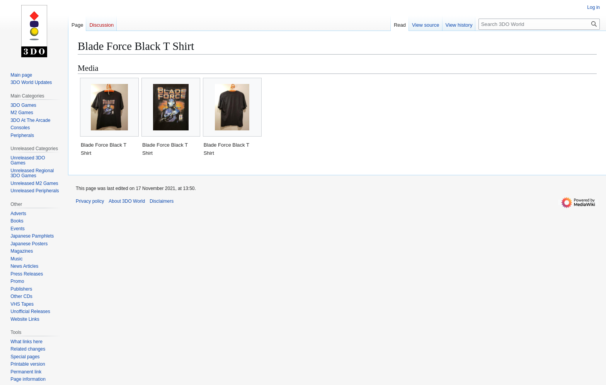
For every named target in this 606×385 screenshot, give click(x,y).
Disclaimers (162, 201)
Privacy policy (90, 201)
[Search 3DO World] (539, 24)
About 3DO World (127, 201)
